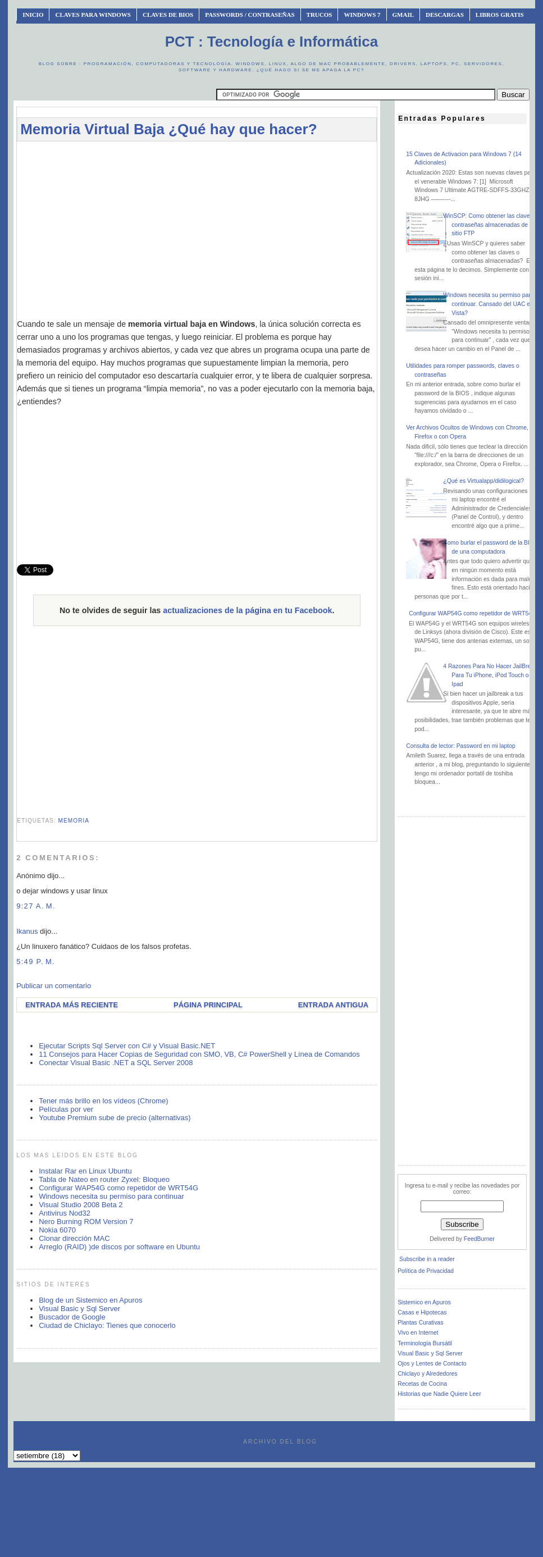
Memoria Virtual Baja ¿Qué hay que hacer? (168, 129)
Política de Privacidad (426, 1271)
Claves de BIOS (168, 14)
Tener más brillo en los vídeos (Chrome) (103, 1101)
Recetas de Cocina (422, 1384)
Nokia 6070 (57, 1230)
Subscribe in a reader (427, 1259)
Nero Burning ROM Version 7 (86, 1221)
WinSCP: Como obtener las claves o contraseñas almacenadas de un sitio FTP (490, 224)
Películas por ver (66, 1109)
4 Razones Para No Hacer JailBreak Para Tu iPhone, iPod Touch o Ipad (490, 675)
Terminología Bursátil (425, 1343)
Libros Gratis (500, 14)
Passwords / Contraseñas (249, 14)
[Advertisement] (197, 229)
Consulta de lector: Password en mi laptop (460, 746)
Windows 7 (362, 14)
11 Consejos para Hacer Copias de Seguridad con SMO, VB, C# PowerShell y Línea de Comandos (199, 1054)
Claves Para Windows (92, 14)
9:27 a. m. (36, 906)
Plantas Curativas (420, 1322)
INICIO (32, 14)
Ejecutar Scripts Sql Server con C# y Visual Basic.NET (127, 1046)
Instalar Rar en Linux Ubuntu (85, 1171)
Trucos (319, 14)
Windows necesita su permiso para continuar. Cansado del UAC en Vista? (488, 304)
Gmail (403, 14)
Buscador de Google (72, 1317)
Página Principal (208, 1005)
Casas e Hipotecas (422, 1312)
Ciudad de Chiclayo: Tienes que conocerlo (107, 1325)
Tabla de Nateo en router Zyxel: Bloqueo (104, 1179)
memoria (73, 821)
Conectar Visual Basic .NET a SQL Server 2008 (116, 1062)
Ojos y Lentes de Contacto (432, 1363)
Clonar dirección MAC (74, 1238)
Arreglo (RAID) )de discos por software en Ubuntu (119, 1247)
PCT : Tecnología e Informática (271, 41)
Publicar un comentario (53, 985)
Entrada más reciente (71, 1005)
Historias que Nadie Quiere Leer (439, 1394)
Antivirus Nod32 (64, 1213)
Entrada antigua (333, 1005)
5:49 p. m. (35, 961)
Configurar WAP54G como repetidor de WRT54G (118, 1188)
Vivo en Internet (418, 1333)
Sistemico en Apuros (424, 1302)
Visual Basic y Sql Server (79, 1308)
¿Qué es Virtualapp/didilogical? (483, 481)
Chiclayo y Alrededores (427, 1374)
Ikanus (27, 931)
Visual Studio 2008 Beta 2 (80, 1204)
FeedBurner (479, 1239)
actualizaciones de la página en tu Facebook (247, 610)
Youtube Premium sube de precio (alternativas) (115, 1117)
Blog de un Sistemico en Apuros (90, 1300)
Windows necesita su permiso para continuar (111, 1196)
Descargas (445, 14)
